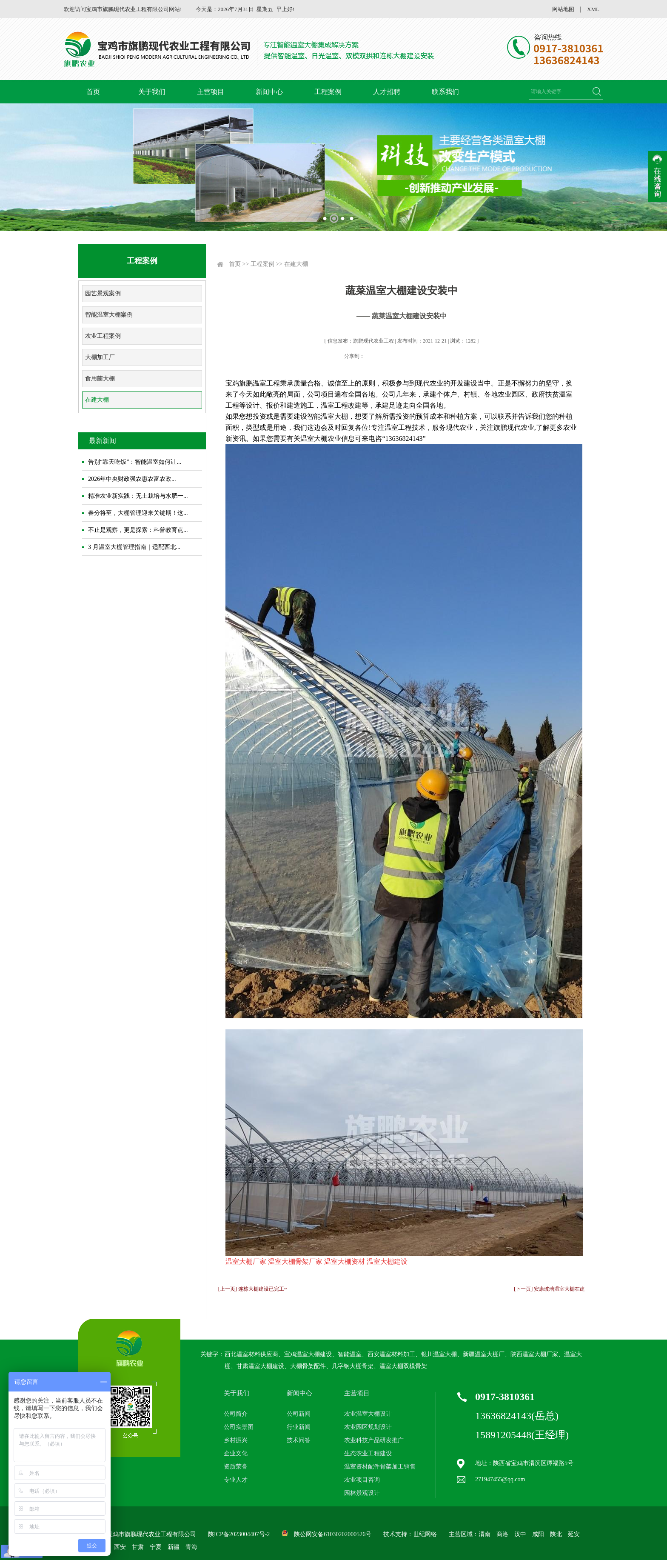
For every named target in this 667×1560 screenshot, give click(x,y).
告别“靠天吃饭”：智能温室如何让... (134, 462)
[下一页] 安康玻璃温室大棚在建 (549, 1289)
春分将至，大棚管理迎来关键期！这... (138, 513)
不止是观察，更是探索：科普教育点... (138, 530)
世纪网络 (425, 1534)
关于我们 (151, 91)
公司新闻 (299, 1414)
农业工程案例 (103, 336)
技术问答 (299, 1440)
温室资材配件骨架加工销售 (380, 1466)
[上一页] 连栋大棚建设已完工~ (252, 1289)
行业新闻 (299, 1427)
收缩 (657, 176)
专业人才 (236, 1480)
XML (593, 9)
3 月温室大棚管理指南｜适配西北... (134, 547)
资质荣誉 (236, 1466)
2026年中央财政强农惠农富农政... (132, 479)
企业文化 (236, 1453)
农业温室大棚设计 (368, 1414)
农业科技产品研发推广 (374, 1440)
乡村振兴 (236, 1440)
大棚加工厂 (100, 357)
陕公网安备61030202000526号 (332, 1534)
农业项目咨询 (362, 1480)
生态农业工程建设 (368, 1453)
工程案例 (328, 91)
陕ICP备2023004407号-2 (239, 1534)
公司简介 (236, 1414)
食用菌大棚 (100, 378)
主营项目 (210, 91)
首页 (93, 91)
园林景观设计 (362, 1493)
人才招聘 (386, 91)
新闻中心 (269, 91)
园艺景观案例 (103, 293)
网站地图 (563, 9)
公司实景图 (239, 1427)
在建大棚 (97, 400)
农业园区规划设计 (368, 1427)
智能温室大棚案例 (109, 314)
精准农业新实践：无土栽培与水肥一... (138, 496)
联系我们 (445, 91)
